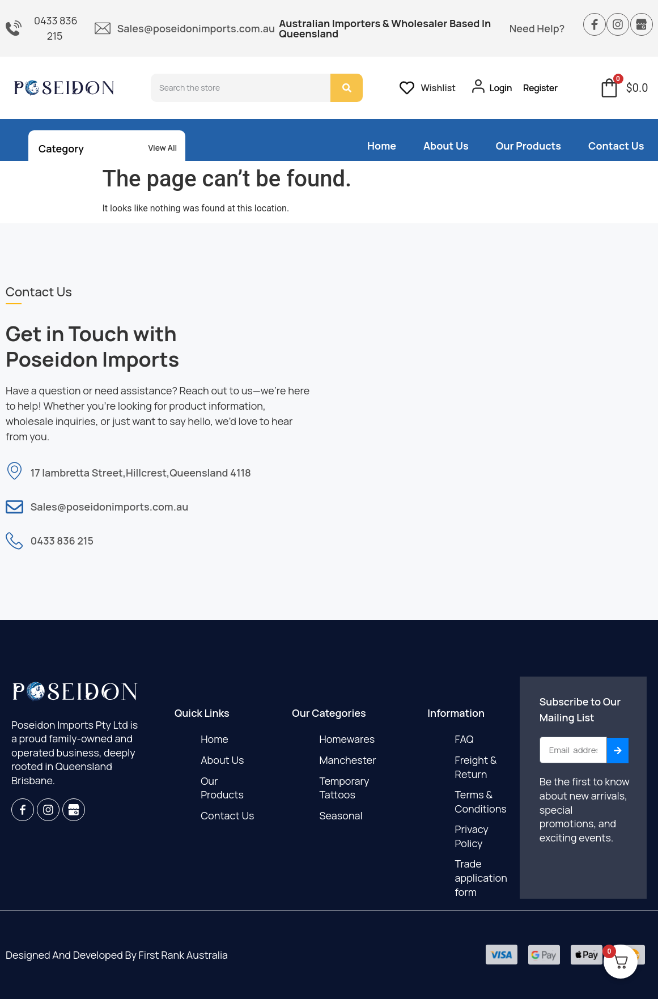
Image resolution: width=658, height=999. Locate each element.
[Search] (346, 88)
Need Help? (537, 28)
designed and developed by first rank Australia (117, 955)
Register (540, 88)
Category (61, 148)
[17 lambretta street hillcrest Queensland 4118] (494, 412)
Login (501, 88)
